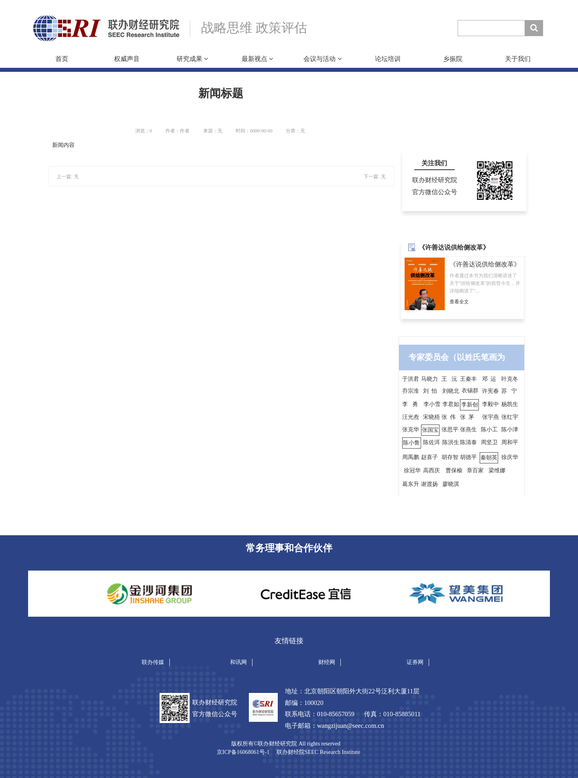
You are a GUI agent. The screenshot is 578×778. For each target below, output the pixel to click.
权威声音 (127, 58)
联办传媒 (153, 662)
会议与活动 (322, 58)
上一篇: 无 (68, 176)
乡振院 (452, 58)
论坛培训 (388, 58)
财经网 (326, 662)
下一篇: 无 (375, 176)
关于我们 (518, 58)
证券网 (415, 662)
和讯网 (238, 662)
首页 (61, 58)
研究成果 (192, 58)
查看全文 (459, 302)
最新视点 (257, 58)
